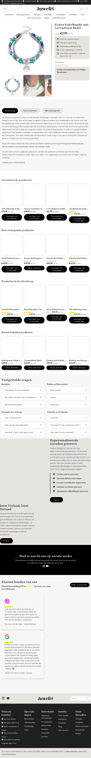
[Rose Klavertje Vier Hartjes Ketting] (34, 296)
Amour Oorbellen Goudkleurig (38, 209)
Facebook (62, 723)
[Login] (81, 8)
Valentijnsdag (29, 722)
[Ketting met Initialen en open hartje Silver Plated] (57, 347)
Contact (44, 737)
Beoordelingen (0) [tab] (52, 111)
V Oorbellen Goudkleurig (57, 209)
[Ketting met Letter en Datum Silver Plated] (12, 347)
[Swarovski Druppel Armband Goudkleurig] (34, 245)
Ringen (46, 18)
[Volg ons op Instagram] (44, 566)
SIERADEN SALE (58, 18)
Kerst (26, 730)
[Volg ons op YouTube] (47, 566)
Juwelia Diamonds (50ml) (13, 309)
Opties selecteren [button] (11, 368)
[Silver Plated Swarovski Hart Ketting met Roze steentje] (57, 296)
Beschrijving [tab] (10, 111)
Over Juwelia (63, 715)
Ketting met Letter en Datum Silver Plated (21, 360)
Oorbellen (73, 15)
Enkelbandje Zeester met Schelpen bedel (34, 147)
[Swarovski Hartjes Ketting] (57, 245)
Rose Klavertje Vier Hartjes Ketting (40, 309)
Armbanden (61, 15)
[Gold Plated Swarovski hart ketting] (12, 245)
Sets (82, 15)
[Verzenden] (18, 8)
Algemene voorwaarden (46, 716)
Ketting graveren (23, 15)
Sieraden (38, 15)
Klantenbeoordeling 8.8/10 (70, 46)
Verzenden (45, 733)
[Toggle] (40, 390)
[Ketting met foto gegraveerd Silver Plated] (79, 347)
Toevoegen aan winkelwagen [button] (12, 217)
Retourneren (46, 725)
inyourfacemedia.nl (9, 754)
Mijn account (63, 730)
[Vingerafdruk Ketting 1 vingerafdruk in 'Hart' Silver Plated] (34, 347)
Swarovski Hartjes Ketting (58, 258)
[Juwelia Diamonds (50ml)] (12, 296)
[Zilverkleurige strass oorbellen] (79, 296)
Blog (60, 726)
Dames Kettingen (82, 726)
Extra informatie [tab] (30, 111)
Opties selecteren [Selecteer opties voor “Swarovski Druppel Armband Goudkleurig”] (34, 268)
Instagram (62, 719)
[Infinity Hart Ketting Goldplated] (79, 245)
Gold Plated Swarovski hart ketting (17, 258)
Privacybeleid (46, 722)
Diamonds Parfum (34, 18)
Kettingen (49, 15)
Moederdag (28, 726)
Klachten (44, 729)
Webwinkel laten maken (74, 751)
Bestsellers (9, 15)
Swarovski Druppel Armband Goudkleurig (43, 258)
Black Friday (29, 719)
